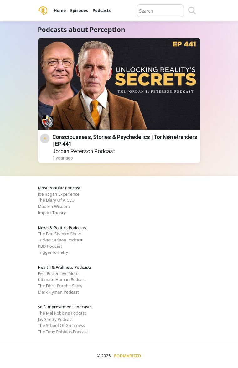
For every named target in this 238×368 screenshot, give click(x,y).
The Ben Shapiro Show (59, 233)
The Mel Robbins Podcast (62, 313)
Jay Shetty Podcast (55, 319)
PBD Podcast (50, 246)
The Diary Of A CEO (56, 200)
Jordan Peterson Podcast (83, 151)
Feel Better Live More (58, 273)
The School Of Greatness (61, 325)
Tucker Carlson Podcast (60, 240)
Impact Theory (52, 212)
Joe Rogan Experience (59, 194)
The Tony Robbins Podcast (63, 331)
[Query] (160, 10)
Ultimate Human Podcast (62, 279)
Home (60, 10)
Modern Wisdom (54, 206)
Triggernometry (53, 252)
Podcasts (101, 10)
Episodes (79, 10)
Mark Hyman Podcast (58, 292)
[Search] (192, 11)
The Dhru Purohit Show (60, 286)
